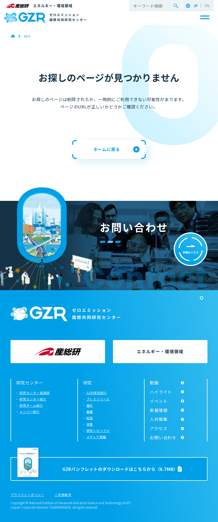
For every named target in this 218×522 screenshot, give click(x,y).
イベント (158, 401)
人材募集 (158, 419)
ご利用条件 (63, 495)
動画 (154, 382)
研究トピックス (98, 430)
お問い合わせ (163, 437)
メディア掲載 (96, 437)
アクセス (158, 428)
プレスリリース (98, 399)
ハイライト (161, 392)
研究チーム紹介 (31, 405)
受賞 (89, 424)
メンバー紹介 (29, 411)
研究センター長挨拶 (34, 392)
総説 (89, 418)
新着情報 (158, 410)
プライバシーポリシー (27, 495)
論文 (89, 405)
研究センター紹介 (32, 399)
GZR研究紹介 (96, 392)
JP (195, 6)
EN (207, 6)
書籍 (89, 411)
